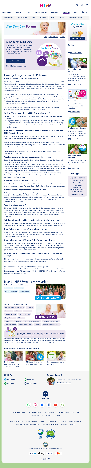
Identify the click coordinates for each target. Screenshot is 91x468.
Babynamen (27, 311)
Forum (52, 17)
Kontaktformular (26, 243)
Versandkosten (51, 421)
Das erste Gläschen (24, 314)
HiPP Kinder (75, 412)
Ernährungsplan (77, 185)
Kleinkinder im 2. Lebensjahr (32, 321)
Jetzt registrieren (53, 37)
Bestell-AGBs (62, 421)
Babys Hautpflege (10, 318)
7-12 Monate (18, 321)
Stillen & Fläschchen (10, 314)
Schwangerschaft (24, 291)
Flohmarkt (37, 125)
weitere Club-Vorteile (32, 110)
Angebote (48, 415)
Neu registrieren (8, 17)
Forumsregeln (45, 193)
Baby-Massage (77, 187)
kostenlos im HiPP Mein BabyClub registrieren (39, 333)
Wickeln (82, 180)
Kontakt (72, 424)
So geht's (62, 37)
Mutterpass (81, 189)
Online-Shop (77, 194)
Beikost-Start (8, 288)
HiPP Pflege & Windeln (34, 412)
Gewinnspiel (77, 191)
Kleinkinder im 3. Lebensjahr (51, 321)
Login (33, 17)
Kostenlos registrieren (15, 61)
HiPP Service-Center (64, 383)
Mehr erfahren (75, 112)
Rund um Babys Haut (11, 291)
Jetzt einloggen (22, 66)
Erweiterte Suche (76, 53)
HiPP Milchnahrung (49, 412)
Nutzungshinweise (31, 421)
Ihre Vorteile (42, 17)
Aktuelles (61, 17)
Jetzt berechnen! (75, 139)
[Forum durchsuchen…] (77, 49)
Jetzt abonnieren (75, 84)
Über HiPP (57, 415)
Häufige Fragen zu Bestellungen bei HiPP (28, 424)
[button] (77, 5)
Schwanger (75, 180)
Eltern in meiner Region (25, 324)
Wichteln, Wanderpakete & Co (51, 324)
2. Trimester (8, 311)
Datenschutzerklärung (16, 421)
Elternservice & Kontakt (75, 17)
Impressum (64, 424)
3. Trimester (18, 311)
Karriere (42, 421)
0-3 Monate (21, 318)
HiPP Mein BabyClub (37, 415)
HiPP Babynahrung (63, 412)
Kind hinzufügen (22, 17)
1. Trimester (30, 307)
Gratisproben (77, 182)
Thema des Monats (10, 324)
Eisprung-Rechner (77, 178)
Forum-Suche (18, 151)
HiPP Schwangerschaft (18, 412)
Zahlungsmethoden (75, 421)
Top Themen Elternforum (50, 424)
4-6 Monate (8, 321)
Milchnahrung (19, 288)
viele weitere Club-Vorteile (35, 335)
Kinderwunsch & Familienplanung (14, 307)
